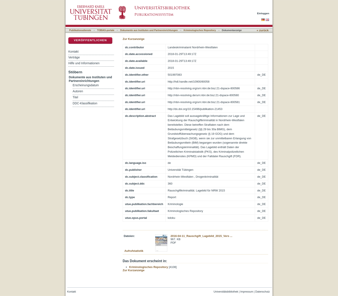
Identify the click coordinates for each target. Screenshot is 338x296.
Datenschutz (262, 291)
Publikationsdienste (80, 30)
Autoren (78, 91)
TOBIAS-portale (105, 30)
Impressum (246, 291)
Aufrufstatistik (133, 250)
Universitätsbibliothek (226, 291)
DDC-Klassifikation (85, 103)
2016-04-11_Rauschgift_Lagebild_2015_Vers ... (201, 236)
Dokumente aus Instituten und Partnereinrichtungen (149, 30)
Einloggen (263, 13)
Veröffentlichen (90, 40)
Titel (75, 97)
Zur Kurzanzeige (133, 39)
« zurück (263, 30)
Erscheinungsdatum (86, 85)
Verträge (74, 57)
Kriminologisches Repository (200, 30)
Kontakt (73, 51)
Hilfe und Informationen (84, 63)
